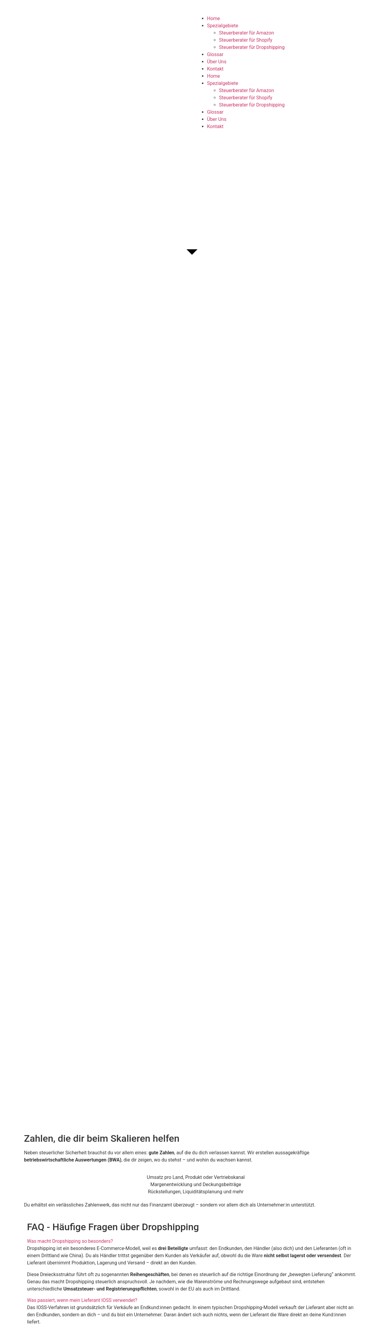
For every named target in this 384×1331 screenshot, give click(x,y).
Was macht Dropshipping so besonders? (70, 1241)
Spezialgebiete (222, 25)
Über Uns (216, 61)
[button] (192, 1241)
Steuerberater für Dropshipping (252, 47)
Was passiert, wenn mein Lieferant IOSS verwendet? (82, 1300)
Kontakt (215, 69)
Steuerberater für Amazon (246, 33)
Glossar (215, 54)
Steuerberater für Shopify (245, 40)
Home (213, 18)
